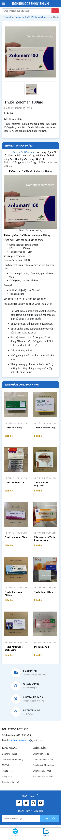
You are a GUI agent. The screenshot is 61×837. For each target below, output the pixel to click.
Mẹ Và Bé (6, 765)
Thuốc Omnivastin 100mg (13, 593)
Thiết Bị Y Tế (7, 771)
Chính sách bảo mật (42, 771)
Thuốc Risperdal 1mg (44, 427)
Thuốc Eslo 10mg (13, 427)
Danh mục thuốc (9, 754)
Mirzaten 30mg (41, 647)
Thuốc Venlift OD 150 (15, 482)
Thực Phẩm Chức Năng (12, 759)
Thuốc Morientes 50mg (16, 537)
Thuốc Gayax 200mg (44, 592)
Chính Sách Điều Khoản (43, 759)
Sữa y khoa (7, 776)
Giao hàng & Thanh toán (44, 765)
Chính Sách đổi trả (41, 754)
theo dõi (49, 818)
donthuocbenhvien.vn (19, 740)
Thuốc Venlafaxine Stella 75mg (14, 648)
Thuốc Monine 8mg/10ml (41, 484)
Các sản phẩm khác (11, 782)
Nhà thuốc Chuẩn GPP (43, 776)
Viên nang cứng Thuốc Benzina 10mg (44, 538)
